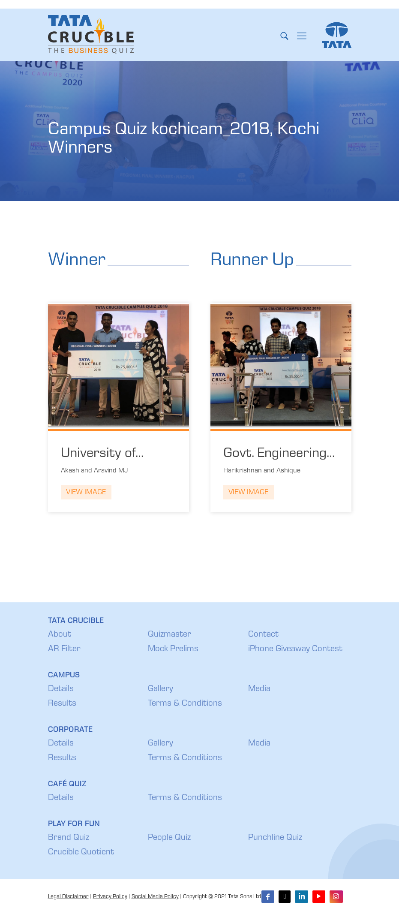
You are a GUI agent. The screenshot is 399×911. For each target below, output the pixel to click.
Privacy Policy (110, 897)
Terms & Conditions (185, 704)
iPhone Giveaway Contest (295, 649)
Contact (263, 635)
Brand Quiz (68, 838)
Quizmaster (169, 635)
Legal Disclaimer (68, 897)
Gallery (160, 689)
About (59, 635)
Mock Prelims (173, 649)
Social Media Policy (155, 897)
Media (259, 689)
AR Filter (64, 649)
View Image (86, 492)
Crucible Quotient (81, 852)
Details (61, 689)
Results (62, 704)
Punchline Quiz (275, 838)
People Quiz (169, 838)
